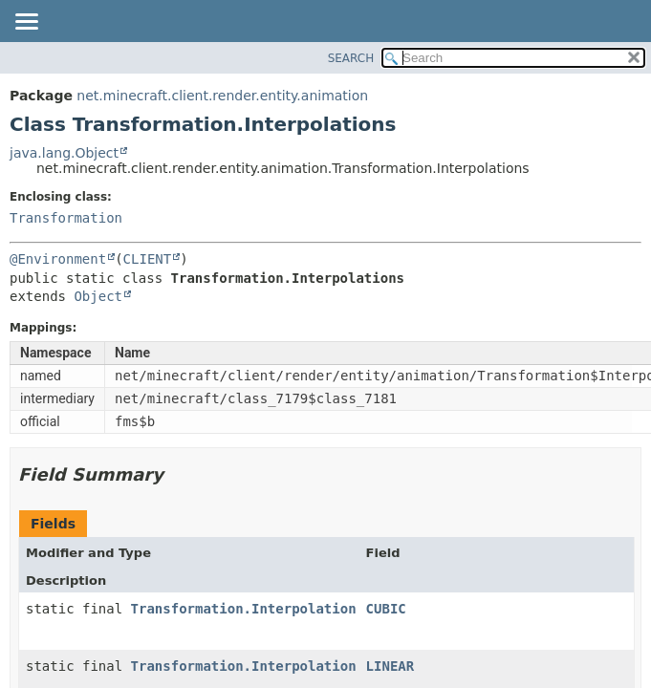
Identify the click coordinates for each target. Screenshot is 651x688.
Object (98, 296)
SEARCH (351, 58)
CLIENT (147, 259)
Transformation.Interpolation (244, 608)
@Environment (58, 259)
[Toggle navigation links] (26, 23)
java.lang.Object (64, 153)
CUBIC (386, 608)
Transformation (66, 218)
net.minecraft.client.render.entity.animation (222, 95)
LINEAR (390, 666)
